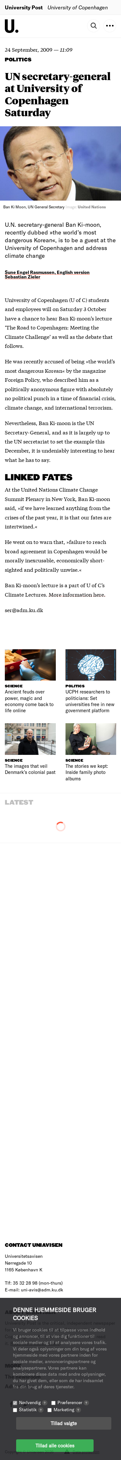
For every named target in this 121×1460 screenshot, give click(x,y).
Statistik (31, 1409)
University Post (24, 7)
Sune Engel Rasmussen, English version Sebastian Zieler (47, 274)
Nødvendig (33, 1402)
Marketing (67, 1409)
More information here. (77, 594)
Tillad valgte (64, 1423)
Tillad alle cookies (54, 1445)
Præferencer (73, 1402)
